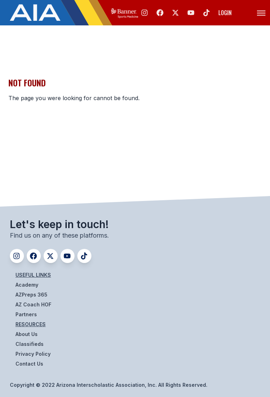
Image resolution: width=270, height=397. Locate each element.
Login (225, 12)
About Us (26, 334)
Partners (26, 314)
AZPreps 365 (31, 295)
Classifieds (29, 344)
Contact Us (29, 364)
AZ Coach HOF (33, 304)
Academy (26, 285)
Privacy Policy (33, 354)
